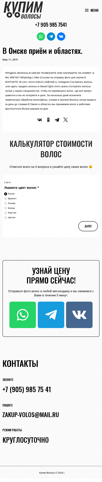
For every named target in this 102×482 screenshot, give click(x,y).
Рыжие (9, 203)
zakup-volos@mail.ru (30, 414)
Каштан (10, 212)
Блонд (9, 208)
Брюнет (10, 198)
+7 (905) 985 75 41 (26, 389)
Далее (88, 226)
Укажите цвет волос (21, 187)
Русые (9, 193)
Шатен (9, 217)
